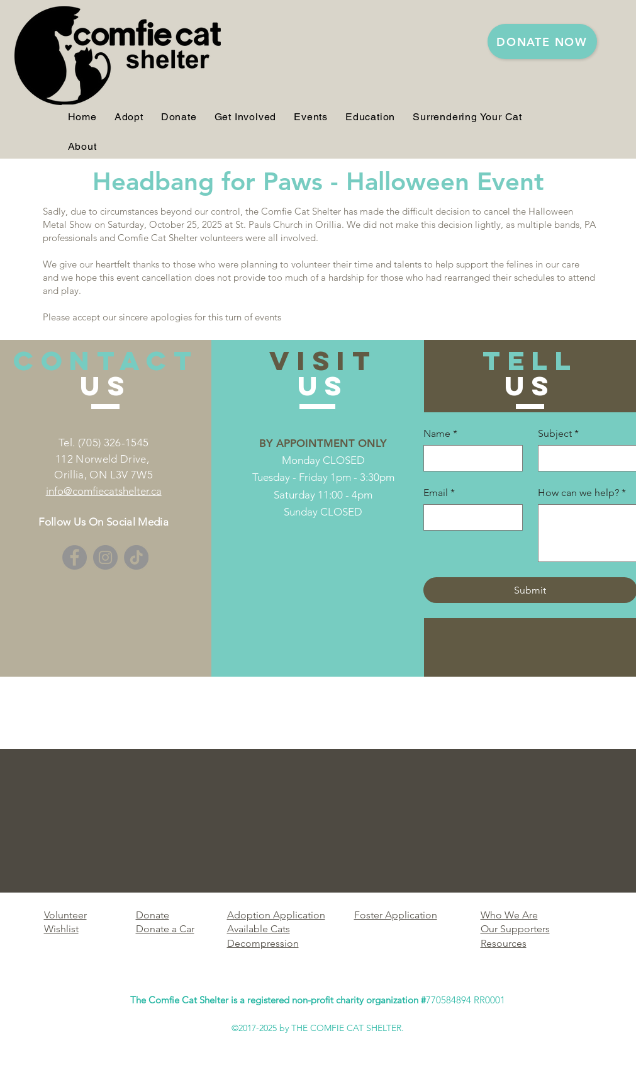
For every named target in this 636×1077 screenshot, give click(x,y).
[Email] (469, 517)
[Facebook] (74, 557)
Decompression (263, 943)
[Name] (469, 458)
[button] (129, 116)
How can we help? (582, 493)
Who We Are (509, 915)
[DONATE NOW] (542, 41)
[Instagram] (105, 557)
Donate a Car (165, 929)
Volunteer (65, 915)
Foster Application (395, 915)
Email (439, 493)
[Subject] (583, 458)
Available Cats (258, 929)
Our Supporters (515, 929)
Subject (558, 433)
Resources (504, 943)
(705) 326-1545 (113, 442)
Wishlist (61, 929)
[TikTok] (136, 557)
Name (440, 433)
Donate (152, 915)
